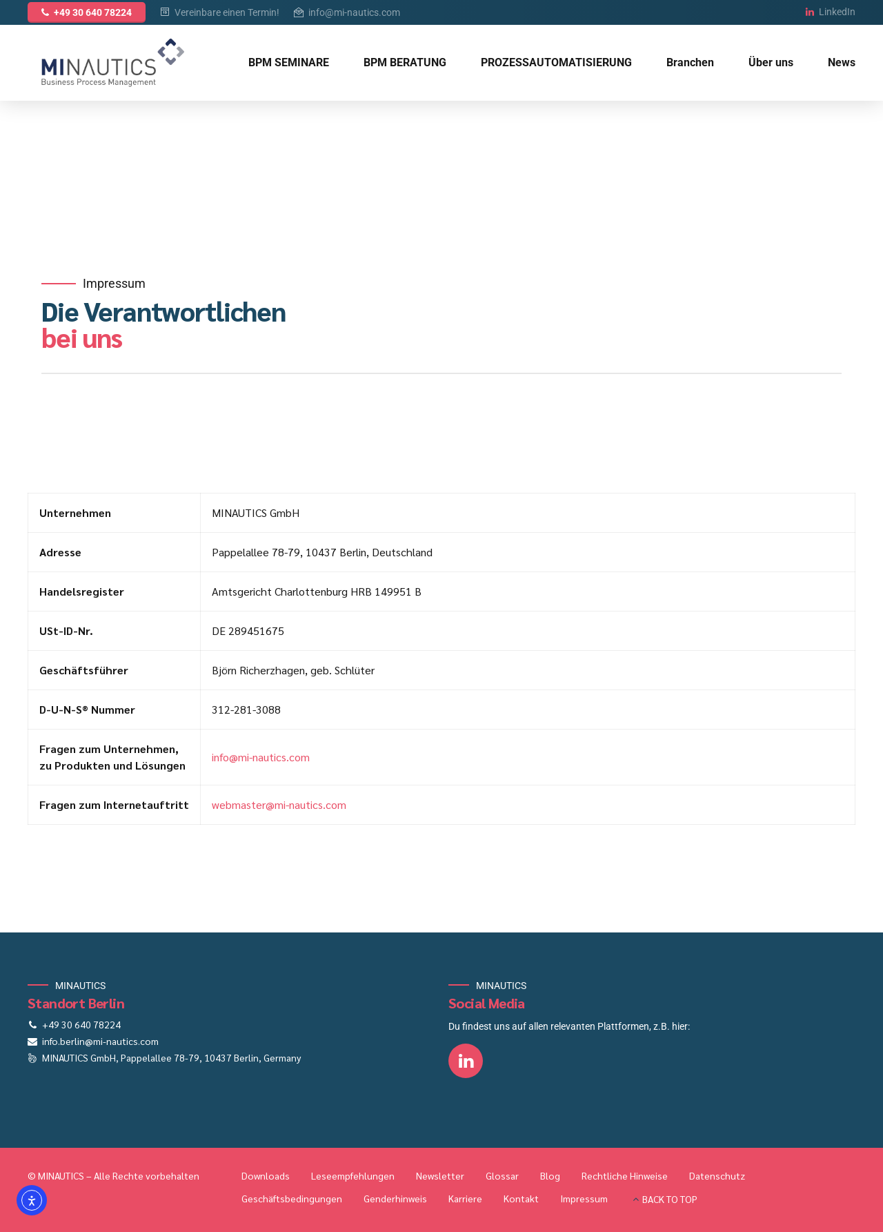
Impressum (584, 1198)
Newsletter (440, 1175)
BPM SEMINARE (288, 62)
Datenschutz (717, 1175)
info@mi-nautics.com (261, 757)
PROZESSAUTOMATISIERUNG (556, 62)
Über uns (770, 62)
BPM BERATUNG (405, 62)
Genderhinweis (395, 1198)
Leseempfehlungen (353, 1175)
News (841, 62)
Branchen (690, 62)
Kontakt (521, 1198)
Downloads (265, 1175)
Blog (550, 1175)
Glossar (502, 1175)
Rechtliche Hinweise (625, 1175)
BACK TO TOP (669, 1199)
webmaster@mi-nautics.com (279, 804)
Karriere (465, 1198)
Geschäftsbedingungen (291, 1198)
